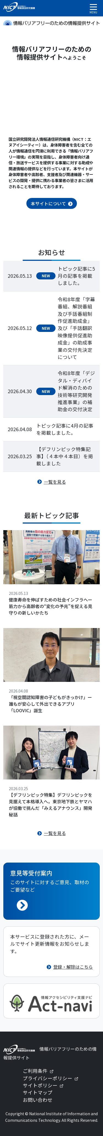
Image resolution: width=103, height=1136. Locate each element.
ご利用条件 (40, 1070)
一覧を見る (55, 481)
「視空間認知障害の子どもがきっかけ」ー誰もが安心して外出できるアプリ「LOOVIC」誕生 (50, 704)
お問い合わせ (37, 1099)
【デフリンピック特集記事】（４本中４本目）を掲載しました (64, 456)
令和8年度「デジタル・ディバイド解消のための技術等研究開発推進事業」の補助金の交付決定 (76, 391)
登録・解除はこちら (73, 966)
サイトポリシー (45, 1085)
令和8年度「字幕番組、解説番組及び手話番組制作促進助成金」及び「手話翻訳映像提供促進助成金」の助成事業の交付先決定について (76, 328)
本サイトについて (48, 203)
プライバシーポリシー (53, 1078)
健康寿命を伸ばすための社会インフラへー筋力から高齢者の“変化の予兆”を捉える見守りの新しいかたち (50, 606)
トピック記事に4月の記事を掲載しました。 (64, 429)
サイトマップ (37, 1092)
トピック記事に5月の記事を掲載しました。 (76, 276)
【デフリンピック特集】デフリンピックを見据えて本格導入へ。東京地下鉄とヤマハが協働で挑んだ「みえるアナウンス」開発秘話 (50, 805)
